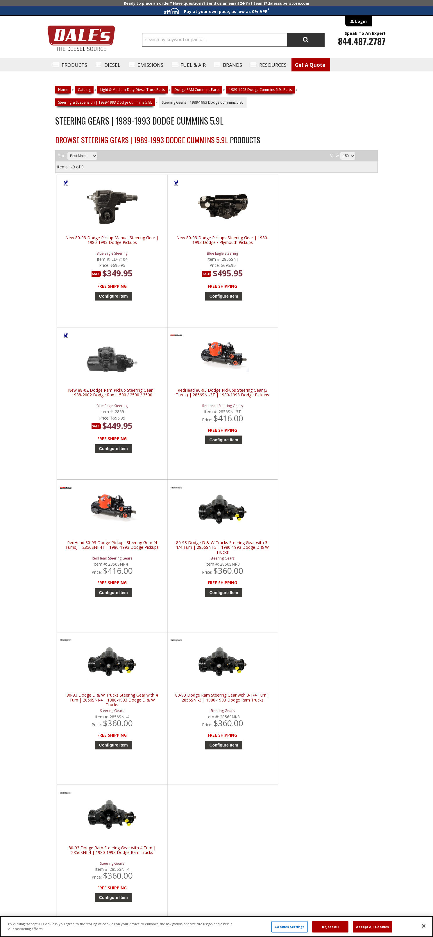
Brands (232, 65)
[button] (233, 40)
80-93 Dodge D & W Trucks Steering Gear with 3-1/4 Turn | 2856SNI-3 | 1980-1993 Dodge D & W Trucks (178, 399)
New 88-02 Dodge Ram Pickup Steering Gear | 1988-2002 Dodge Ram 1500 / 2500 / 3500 (258, 242)
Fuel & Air (193, 65)
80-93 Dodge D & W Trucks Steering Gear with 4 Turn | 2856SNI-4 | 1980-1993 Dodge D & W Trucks (258, 399)
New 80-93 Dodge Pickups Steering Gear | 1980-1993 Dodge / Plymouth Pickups (178, 242)
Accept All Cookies (372, 927)
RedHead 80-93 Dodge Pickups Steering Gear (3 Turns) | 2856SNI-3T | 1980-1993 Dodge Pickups (339, 242)
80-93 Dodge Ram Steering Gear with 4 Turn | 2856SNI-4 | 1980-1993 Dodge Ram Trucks (97, 556)
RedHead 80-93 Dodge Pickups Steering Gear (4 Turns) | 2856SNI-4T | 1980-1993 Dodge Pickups (97, 399)
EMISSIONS (150, 65)
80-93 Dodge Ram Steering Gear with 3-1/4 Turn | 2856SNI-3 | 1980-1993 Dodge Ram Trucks (339, 399)
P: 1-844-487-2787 (73, 732)
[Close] (423, 926)
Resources (273, 65)
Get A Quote (310, 65)
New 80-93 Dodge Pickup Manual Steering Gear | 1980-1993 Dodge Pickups (97, 242)
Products (74, 65)
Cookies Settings (289, 927)
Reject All (330, 927)
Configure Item (98, 296)
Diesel (112, 65)
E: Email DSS (66, 749)
